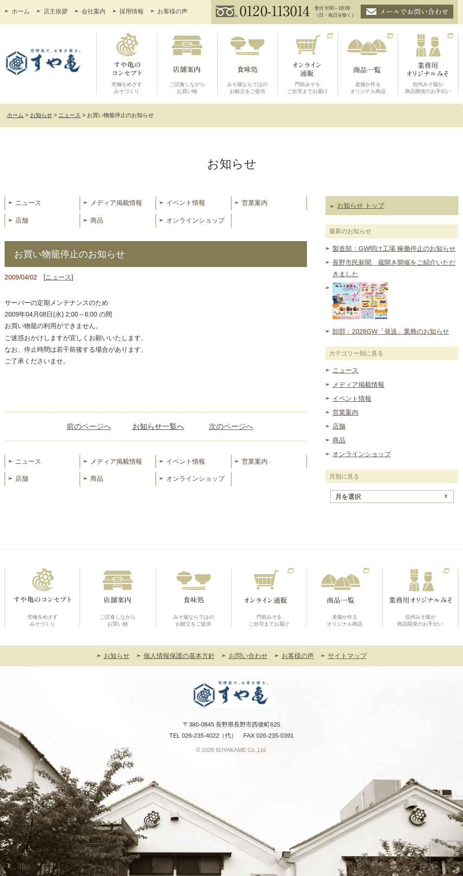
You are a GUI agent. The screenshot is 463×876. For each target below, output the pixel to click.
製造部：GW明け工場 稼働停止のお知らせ (394, 248)
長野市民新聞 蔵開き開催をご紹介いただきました (394, 268)
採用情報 (131, 11)
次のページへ (231, 426)
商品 (96, 220)
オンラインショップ (195, 220)
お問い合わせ (248, 655)
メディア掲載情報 (116, 202)
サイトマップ (347, 655)
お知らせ (117, 655)
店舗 (21, 220)
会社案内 (93, 11)
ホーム (21, 11)
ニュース (28, 202)
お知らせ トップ (360, 205)
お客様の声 (172, 11)
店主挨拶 (56, 11)
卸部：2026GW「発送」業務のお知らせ (390, 331)
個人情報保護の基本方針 (179, 655)
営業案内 (255, 202)
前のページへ (89, 426)
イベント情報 (185, 202)
